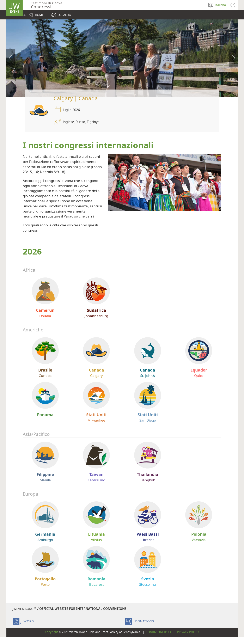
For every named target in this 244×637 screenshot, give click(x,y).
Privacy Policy (188, 632)
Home (39, 15)
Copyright (51, 632)
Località (64, 15)
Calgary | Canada (76, 98)
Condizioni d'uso (159, 632)
